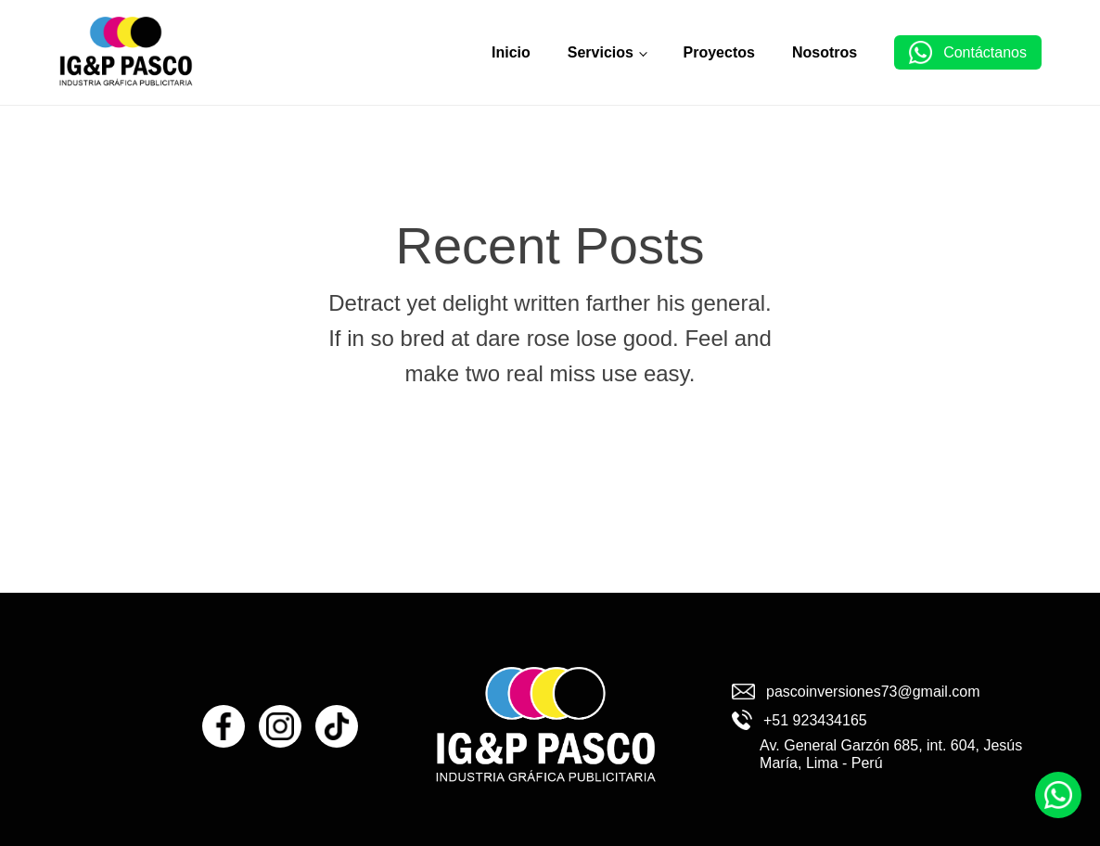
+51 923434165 (815, 720)
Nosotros (824, 52)
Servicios (600, 52)
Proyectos (719, 52)
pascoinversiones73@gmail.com (873, 691)
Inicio (511, 52)
